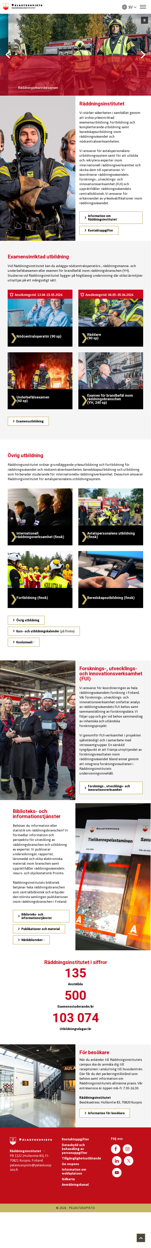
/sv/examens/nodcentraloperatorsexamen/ (35, 291)
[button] (129, 7)
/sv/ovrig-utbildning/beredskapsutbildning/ (106, 552)
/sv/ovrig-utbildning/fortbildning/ (29, 552)
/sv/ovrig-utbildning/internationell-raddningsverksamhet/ (30, 491)
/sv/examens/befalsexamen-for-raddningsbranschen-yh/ (99, 355)
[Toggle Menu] (143, 7)
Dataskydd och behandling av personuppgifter (74, 1149)
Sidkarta (68, 1179)
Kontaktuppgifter (75, 1139)
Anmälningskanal (75, 1185)
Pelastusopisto (82, 1208)
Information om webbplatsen (74, 1171)
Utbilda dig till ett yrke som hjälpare (57, 73)
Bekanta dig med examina (25, 88)
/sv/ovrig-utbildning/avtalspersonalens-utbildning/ (110, 490)
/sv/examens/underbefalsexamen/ (29, 353)
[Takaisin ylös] (140, 1237)
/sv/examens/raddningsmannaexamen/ (103, 291)
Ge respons (70, 1164)
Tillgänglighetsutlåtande (81, 1158)
